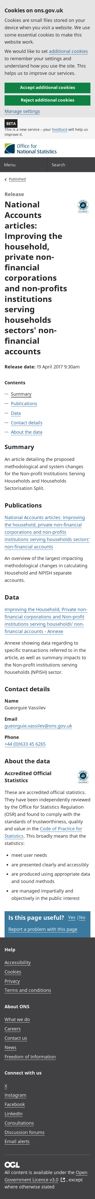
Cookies (13, 972)
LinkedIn (14, 1114)
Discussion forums (25, 1132)
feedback (59, 129)
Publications (24, 403)
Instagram (15, 1095)
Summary (21, 394)
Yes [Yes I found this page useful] (71, 917)
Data (16, 413)
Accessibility (18, 962)
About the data (26, 432)
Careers (13, 1029)
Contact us (16, 1038)
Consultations (19, 1123)
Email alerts (17, 1141)
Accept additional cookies (47, 87)
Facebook (15, 1104)
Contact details (27, 423)
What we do (17, 1019)
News (10, 1047)
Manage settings (22, 111)
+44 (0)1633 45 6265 (25, 744)
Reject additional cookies (47, 100)
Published (17, 179)
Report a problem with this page (42, 929)
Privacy (12, 981)
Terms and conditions (28, 990)
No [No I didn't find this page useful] (82, 917)
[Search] (71, 164)
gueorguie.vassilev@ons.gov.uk (38, 726)
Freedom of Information (30, 1057)
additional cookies (68, 51)
